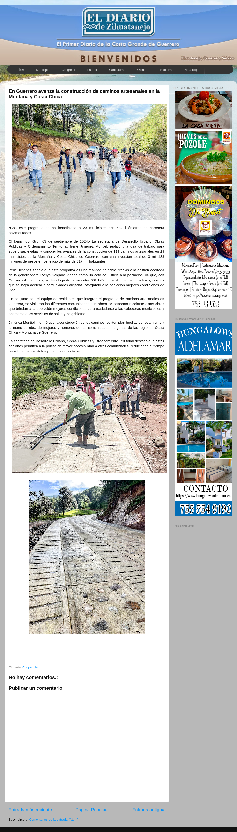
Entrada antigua (148, 809)
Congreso (68, 70)
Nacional (166, 70)
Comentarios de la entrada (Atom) (53, 819)
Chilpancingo (31, 667)
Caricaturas (117, 70)
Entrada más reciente (30, 809)
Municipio (42, 70)
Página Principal (92, 809)
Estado (92, 70)
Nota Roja (192, 70)
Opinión (142, 70)
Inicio (20, 69)
